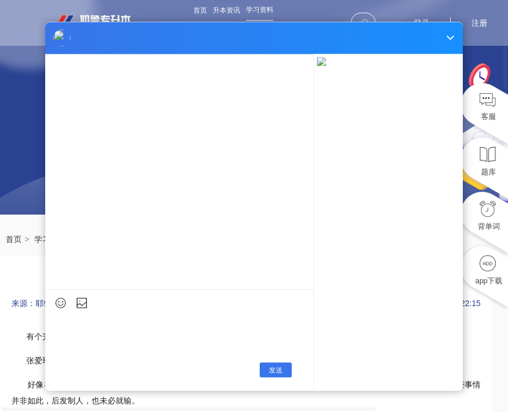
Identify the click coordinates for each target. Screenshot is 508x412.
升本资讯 (226, 10)
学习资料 (259, 10)
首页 (200, 10)
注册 (479, 22)
